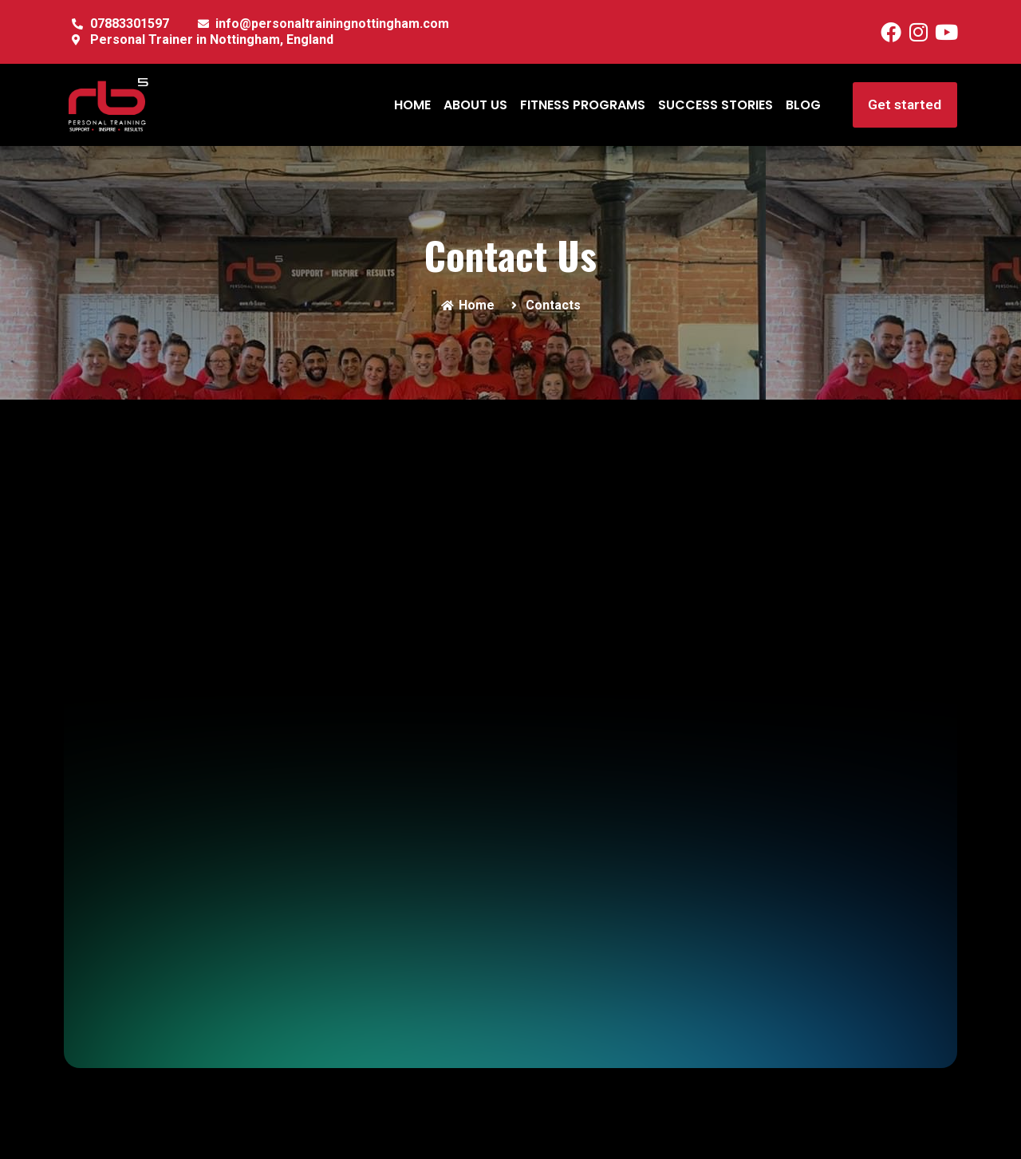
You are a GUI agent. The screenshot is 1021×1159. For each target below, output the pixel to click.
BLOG (802, 105)
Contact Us (510, 255)
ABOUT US (475, 105)
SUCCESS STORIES (714, 105)
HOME (411, 105)
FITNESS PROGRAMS (582, 105)
